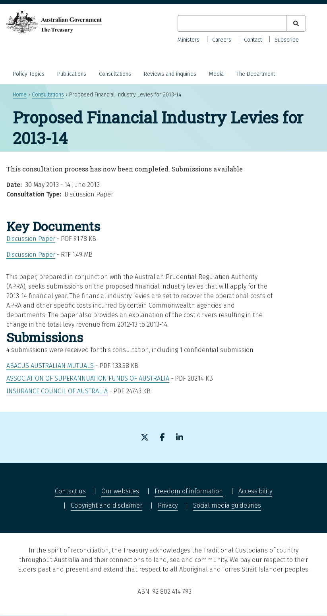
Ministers (188, 40)
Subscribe (287, 40)
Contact (253, 40)
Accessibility (255, 491)
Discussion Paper (30, 239)
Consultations (115, 74)
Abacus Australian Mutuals (50, 366)
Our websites (120, 491)
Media (216, 74)
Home (20, 94)
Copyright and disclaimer (106, 505)
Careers (221, 40)
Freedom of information (189, 491)
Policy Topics (29, 74)
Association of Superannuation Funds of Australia (87, 378)
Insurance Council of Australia (57, 391)
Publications (71, 74)
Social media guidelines (227, 505)
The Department (255, 74)
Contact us (70, 491)
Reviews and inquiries (170, 74)
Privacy (168, 505)
